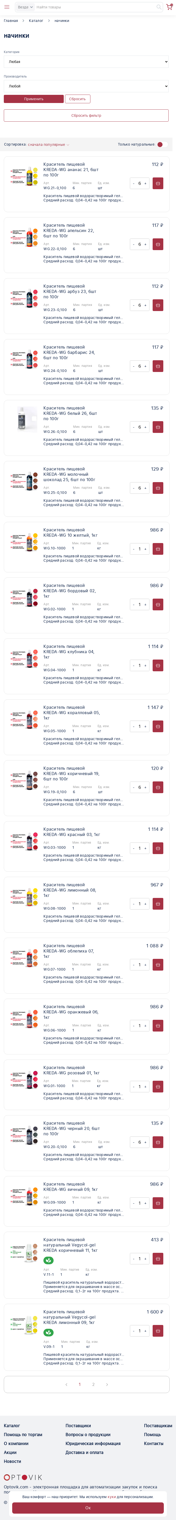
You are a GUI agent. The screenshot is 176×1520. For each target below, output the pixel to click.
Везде (25, 7)
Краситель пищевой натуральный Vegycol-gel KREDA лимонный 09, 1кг (69, 1317)
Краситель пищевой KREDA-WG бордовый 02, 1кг (69, 591)
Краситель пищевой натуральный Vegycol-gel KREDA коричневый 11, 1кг (70, 1245)
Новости (12, 1461)
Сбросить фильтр (86, 115)
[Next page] (107, 1384)
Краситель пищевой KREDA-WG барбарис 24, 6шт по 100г (69, 352)
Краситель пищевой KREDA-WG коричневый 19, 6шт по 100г (71, 773)
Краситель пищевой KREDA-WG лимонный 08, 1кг (69, 890)
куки (112, 1497)
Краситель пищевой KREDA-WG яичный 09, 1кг (70, 1187)
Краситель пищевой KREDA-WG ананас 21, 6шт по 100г (71, 169)
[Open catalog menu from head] (7, 7)
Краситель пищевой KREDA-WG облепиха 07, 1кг (68, 951)
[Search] (89, 7)
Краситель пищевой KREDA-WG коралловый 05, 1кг (71, 712)
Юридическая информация (93, 1443)
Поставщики (78, 1425)
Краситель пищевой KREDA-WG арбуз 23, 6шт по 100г (69, 291)
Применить (33, 99)
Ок (88, 1507)
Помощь (152, 1434)
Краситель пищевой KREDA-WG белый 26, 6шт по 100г (70, 413)
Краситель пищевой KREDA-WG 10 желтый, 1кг (70, 532)
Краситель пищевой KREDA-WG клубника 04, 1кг (68, 652)
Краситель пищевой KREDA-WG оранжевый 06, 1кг (71, 1012)
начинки (62, 21)
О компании (16, 1443)
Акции (10, 1452)
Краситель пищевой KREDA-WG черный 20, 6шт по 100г (71, 1128)
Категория (11, 52)
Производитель (15, 76)
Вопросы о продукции (88, 1434)
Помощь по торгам (23, 1434)
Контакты (153, 1443)
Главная (11, 21)
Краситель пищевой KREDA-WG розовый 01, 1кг (71, 1070)
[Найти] (157, 7)
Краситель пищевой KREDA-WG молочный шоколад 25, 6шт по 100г (69, 474)
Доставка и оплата (84, 1452)
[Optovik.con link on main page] (23, 1477)
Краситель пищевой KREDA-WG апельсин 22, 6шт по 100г (68, 230)
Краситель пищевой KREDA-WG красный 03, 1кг (71, 832)
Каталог (36, 21)
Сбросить (77, 99)
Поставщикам (158, 1425)
